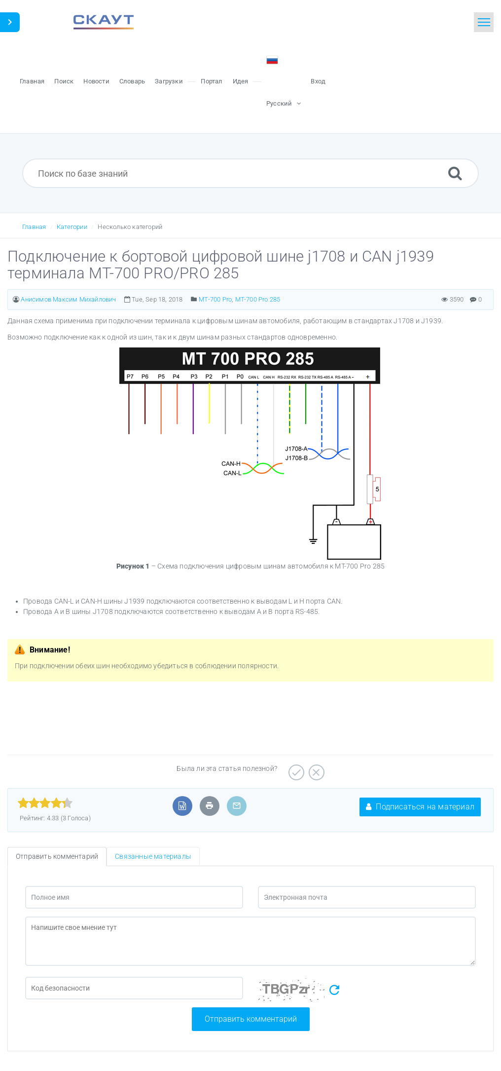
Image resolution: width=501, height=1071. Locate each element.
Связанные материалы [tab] (153, 856)
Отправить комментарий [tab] (57, 856)
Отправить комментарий (251, 1019)
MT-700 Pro (215, 299)
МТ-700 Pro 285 (258, 299)
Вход (318, 81)
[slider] (45, 803)
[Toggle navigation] (484, 22)
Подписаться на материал (420, 806)
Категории (72, 226)
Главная (34, 226)
